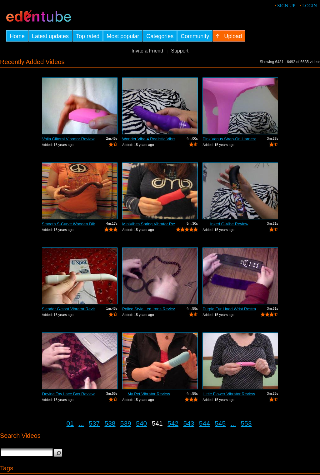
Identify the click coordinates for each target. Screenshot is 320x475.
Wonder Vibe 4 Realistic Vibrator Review (148, 139)
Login (309, 5)
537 (94, 423)
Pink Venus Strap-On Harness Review (229, 139)
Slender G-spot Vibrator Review (68, 309)
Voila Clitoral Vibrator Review (68, 139)
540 (141, 423)
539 (125, 423)
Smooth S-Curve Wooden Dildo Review (68, 224)
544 (204, 423)
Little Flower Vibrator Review (229, 394)
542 (173, 423)
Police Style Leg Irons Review (148, 309)
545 (220, 423)
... (81, 423)
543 (188, 423)
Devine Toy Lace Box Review (68, 394)
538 (109, 423)
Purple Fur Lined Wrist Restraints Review (229, 309)
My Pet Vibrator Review (149, 394)
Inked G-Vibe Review (229, 224)
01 (70, 423)
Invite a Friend (147, 50)
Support (179, 50)
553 (246, 423)
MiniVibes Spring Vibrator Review (148, 224)
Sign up (286, 5)
